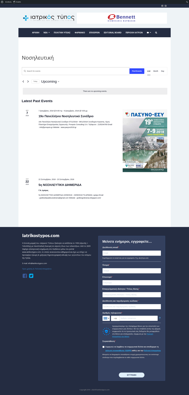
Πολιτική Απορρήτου (152, 351)
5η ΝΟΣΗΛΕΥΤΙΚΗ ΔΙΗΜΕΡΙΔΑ (59, 185)
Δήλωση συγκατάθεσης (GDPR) (118, 351)
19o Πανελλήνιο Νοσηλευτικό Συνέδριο (65, 116)
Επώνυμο (107, 277)
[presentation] (121, 366)
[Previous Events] (23, 81)
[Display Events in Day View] (162, 71)
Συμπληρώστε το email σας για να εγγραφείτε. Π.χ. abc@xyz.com (125, 258)
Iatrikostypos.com (40, 235)
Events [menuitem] (17, 2)
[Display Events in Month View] (155, 71)
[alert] (95, 91)
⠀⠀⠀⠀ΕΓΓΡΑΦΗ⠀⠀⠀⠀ (131, 375)
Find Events (137, 71)
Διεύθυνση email (110, 247)
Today (35, 81)
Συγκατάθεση (108, 341)
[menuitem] (2, 2)
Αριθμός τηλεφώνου (111, 313)
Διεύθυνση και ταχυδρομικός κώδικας (120, 301)
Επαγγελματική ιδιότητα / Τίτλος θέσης (120, 289)
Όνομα (105, 265)
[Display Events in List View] (148, 71)
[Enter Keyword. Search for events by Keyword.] (76, 71)
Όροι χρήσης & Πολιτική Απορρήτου (37, 269)
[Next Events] (28, 81)
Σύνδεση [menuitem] (8, 2)
